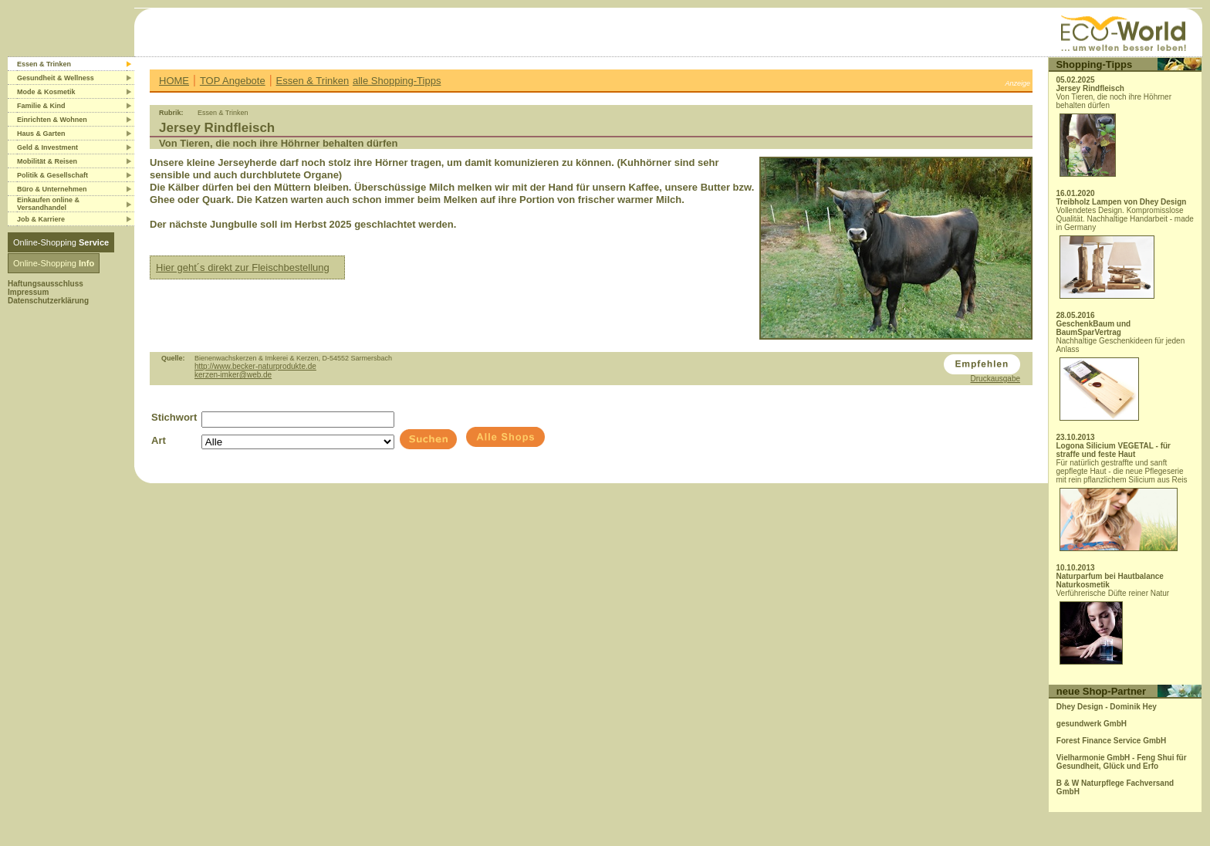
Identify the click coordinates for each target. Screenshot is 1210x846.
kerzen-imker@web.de (233, 375)
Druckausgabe (995, 378)
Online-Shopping (61, 242)
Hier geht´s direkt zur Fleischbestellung (243, 267)
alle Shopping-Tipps (397, 80)
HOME (174, 80)
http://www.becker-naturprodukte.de (255, 366)
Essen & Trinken (313, 80)
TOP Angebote (232, 80)
